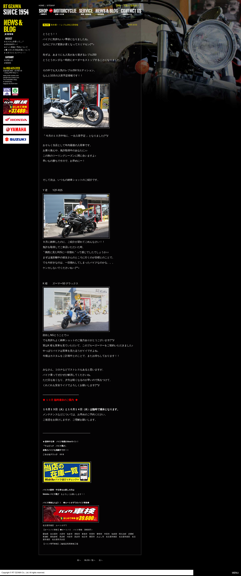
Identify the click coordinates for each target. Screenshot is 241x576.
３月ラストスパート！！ (15, 53)
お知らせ (9, 60)
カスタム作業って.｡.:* (14, 42)
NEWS (8, 63)
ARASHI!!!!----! (11, 44)
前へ (79, 560)
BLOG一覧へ (89, 560)
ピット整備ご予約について (16, 47)
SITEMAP (51, 5)
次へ (101, 560)
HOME (41, 5)
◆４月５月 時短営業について (17, 50)
